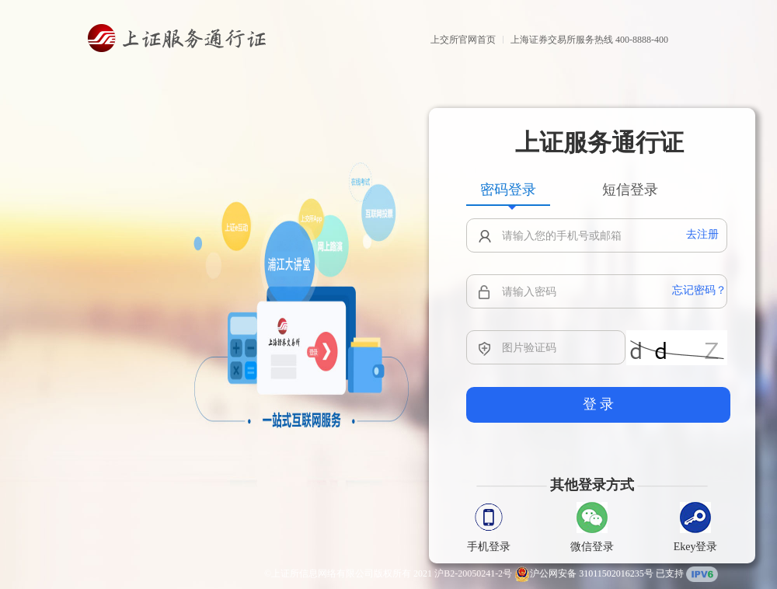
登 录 (599, 404)
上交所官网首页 (463, 39)
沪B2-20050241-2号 (473, 573)
